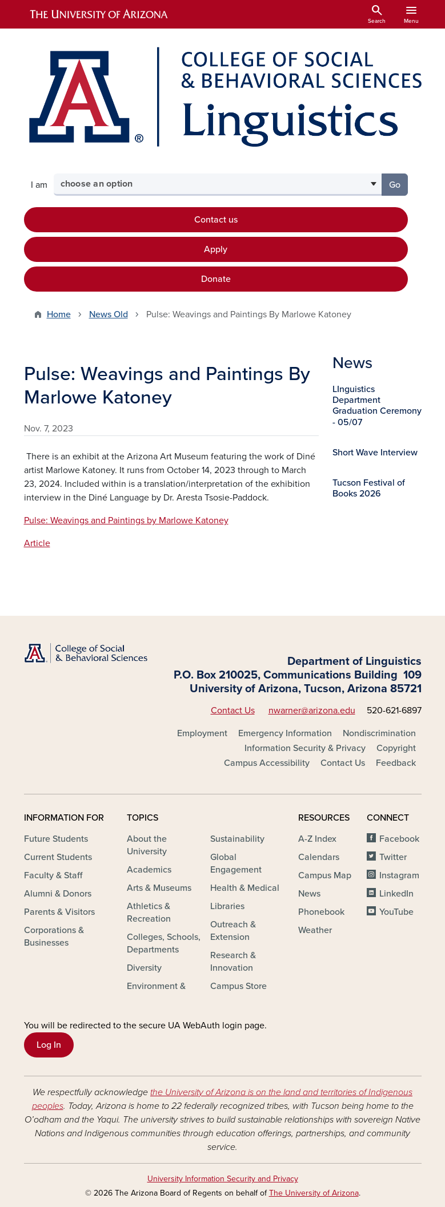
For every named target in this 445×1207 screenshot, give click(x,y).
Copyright (396, 748)
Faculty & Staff (53, 875)
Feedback (396, 763)
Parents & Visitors (59, 912)
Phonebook (321, 912)
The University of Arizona (314, 1193)
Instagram (399, 875)
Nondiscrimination (379, 733)
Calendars (318, 857)
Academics (149, 869)
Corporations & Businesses (54, 936)
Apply (215, 249)
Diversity (144, 968)
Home (59, 314)
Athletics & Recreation (149, 913)
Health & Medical (244, 888)
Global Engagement (236, 863)
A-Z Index (317, 839)
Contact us (216, 219)
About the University (147, 845)
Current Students (58, 857)
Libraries (227, 906)
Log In (49, 1045)
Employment (202, 733)
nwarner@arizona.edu (311, 710)
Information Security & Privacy (305, 748)
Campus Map (324, 875)
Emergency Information (285, 733)
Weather (315, 930)
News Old (108, 314)
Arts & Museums (159, 888)
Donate (216, 279)
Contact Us (233, 710)
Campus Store (238, 986)
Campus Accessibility (267, 763)
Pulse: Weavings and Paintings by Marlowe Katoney (126, 520)
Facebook (399, 839)
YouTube (396, 912)
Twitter (393, 857)
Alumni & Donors (57, 893)
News (309, 893)
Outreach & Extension (233, 931)
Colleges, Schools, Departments (164, 943)
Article (37, 543)
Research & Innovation (233, 962)
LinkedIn (396, 893)
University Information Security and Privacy (222, 1179)
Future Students (56, 839)
